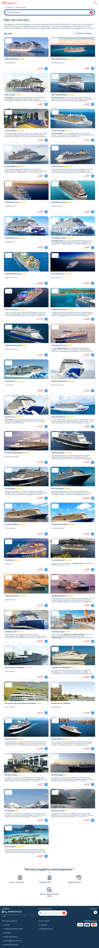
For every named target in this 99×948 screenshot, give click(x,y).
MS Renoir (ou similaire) (61, 703)
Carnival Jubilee (11, 524)
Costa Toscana (11, 131)
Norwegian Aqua (58, 202)
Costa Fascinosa (58, 166)
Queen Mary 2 (57, 739)
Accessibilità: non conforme (13, 940)
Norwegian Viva (11, 238)
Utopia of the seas (58, 309)
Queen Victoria (11, 739)
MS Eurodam (10, 488)
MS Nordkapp (57, 775)
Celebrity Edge (57, 632)
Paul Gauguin (10, 846)
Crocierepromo (9, 7)
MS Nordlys (9, 811)
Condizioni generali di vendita (13, 929)
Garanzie (7, 925)
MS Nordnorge (11, 775)
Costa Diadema (11, 166)
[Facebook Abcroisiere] (95, 912)
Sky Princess (10, 417)
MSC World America (59, 59)
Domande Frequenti (46, 929)
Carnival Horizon (58, 560)
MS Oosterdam (57, 488)
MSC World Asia (11, 59)
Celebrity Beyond (58, 596)
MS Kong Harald (57, 811)
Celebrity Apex (11, 632)
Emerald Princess (58, 417)
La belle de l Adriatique (60, 667)
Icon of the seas (11, 309)
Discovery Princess (59, 381)
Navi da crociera (21, 7)
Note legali (7, 933)
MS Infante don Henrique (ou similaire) (20, 703)
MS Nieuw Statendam (14, 453)
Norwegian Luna (12, 202)
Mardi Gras (9, 560)
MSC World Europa (59, 95)
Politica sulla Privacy (10, 937)
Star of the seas (57, 274)
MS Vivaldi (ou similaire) (14, 667)
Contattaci (43, 925)
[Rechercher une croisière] (64, 913)
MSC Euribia (10, 95)
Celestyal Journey (58, 345)
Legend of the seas (13, 274)
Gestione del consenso (11, 944)
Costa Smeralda (57, 131)
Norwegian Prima (58, 238)
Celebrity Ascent (12, 596)
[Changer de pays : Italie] (3, 912)
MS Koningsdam (58, 453)
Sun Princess (10, 381)
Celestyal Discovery (13, 345)
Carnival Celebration (59, 524)
